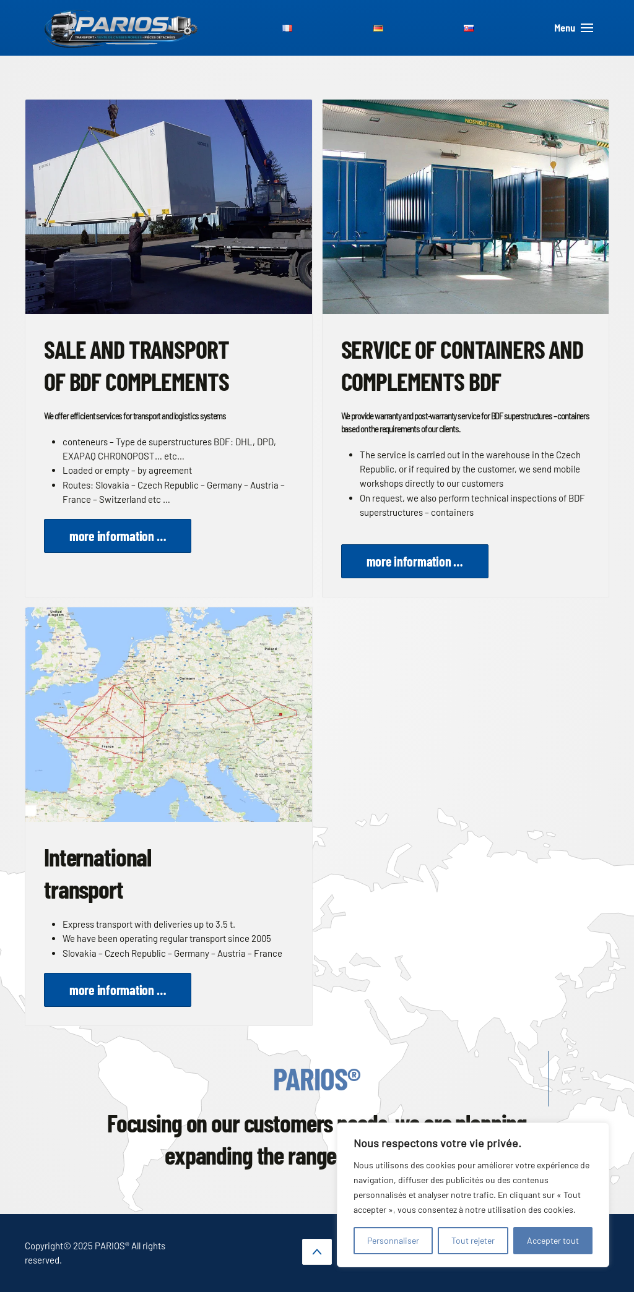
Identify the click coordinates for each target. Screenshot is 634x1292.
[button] (317, 1252)
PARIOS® (316, 1078)
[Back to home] (121, 28)
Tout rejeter (473, 1240)
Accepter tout (553, 1240)
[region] (473, 1195)
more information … (117, 536)
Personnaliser (393, 1240)
